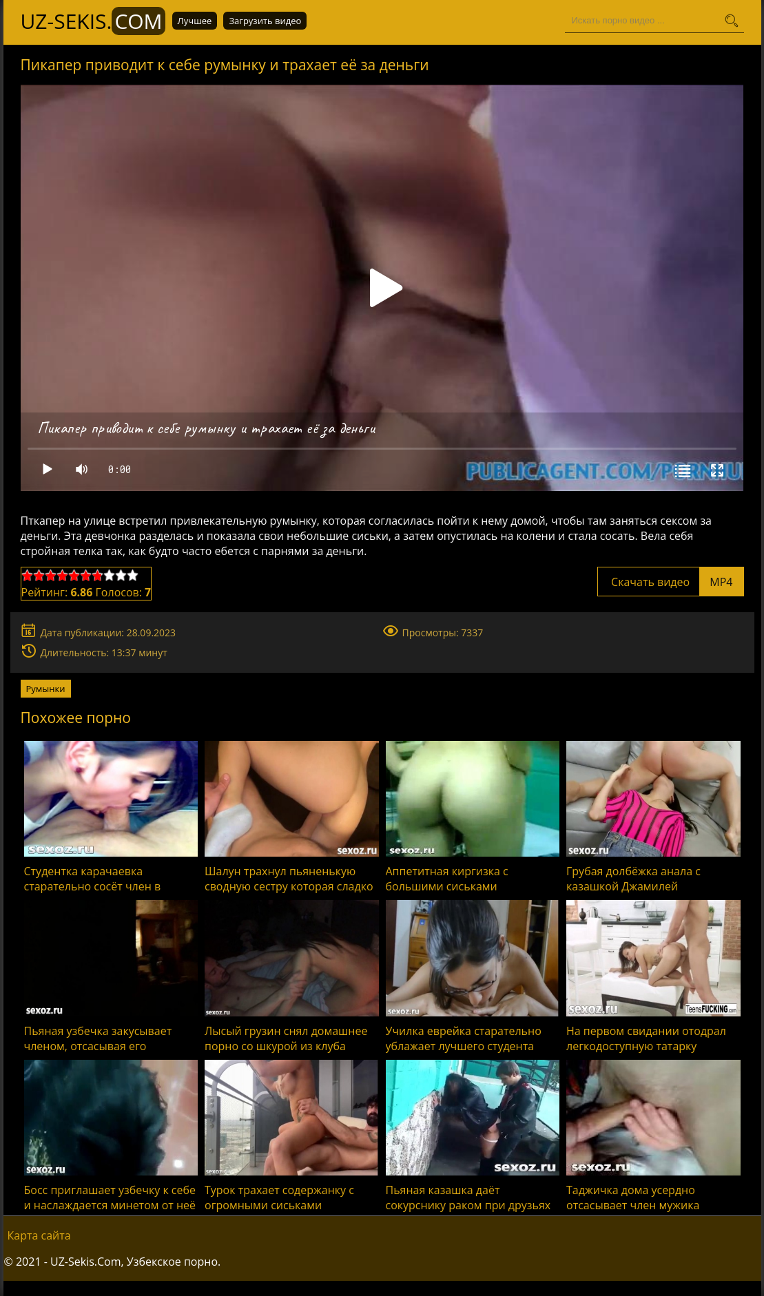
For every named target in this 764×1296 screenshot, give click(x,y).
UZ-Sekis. (93, 21)
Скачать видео (670, 581)
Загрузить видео (265, 20)
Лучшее (195, 20)
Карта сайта (39, 1235)
